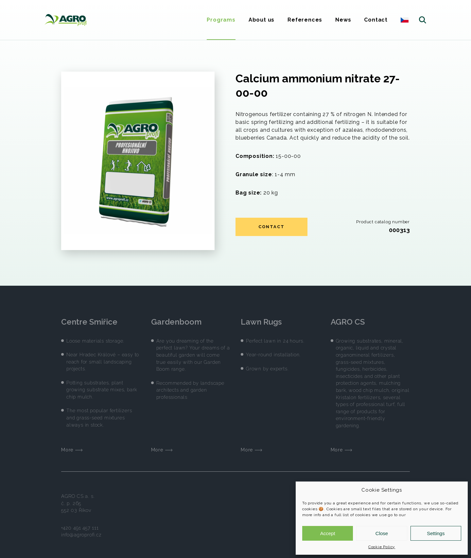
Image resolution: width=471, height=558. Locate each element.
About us (261, 20)
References (305, 20)
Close (381, 533)
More (71, 445)
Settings (436, 533)
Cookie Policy (381, 547)
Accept (327, 533)
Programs (221, 20)
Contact (376, 20)
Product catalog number (383, 221)
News (343, 20)
